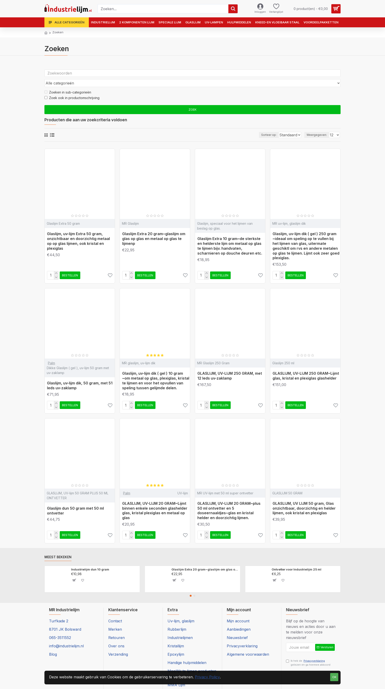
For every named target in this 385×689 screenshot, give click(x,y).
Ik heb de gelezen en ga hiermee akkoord (308, 655)
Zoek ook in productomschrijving (71, 89)
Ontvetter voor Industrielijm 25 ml (296, 560)
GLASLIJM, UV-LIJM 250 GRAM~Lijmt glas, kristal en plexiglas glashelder (306, 367)
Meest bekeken (57, 548)
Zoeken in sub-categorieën (67, 83)
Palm (51, 354)
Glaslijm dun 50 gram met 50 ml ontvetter (75, 502)
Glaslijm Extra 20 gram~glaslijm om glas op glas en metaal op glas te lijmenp (153, 230)
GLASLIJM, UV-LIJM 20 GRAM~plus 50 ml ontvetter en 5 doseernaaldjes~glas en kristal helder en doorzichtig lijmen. (229, 501)
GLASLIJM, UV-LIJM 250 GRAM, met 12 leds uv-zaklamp (229, 367)
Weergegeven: (318, 126)
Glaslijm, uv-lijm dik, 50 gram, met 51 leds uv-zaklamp (79, 376)
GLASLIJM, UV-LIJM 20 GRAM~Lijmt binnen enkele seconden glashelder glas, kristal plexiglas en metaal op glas (154, 501)
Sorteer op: (258, 126)
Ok (334, 677)
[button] (191, 587)
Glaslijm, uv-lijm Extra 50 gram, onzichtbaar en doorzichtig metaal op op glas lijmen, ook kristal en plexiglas (78, 232)
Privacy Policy (207, 677)
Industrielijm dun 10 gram (90, 560)
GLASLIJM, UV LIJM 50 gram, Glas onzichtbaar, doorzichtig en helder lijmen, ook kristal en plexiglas (304, 499)
